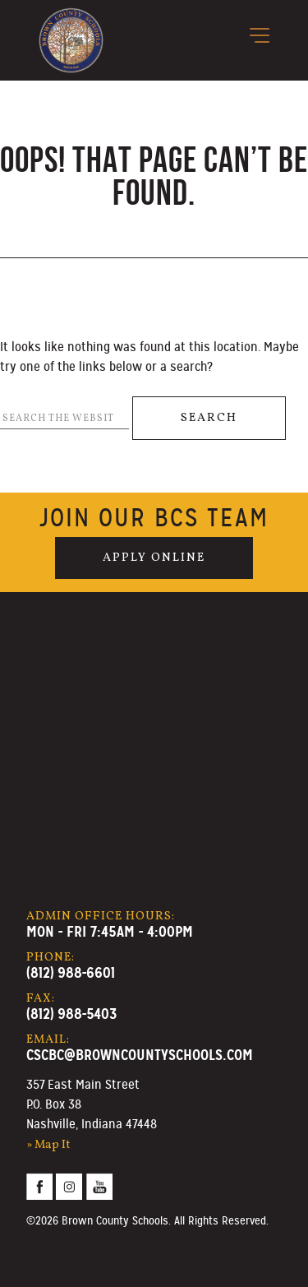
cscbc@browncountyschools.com (139, 1054)
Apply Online (154, 557)
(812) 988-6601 (70, 972)
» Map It (48, 1145)
